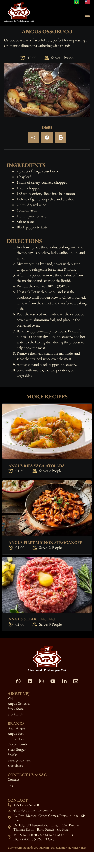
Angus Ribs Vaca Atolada (36, 465)
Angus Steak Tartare (32, 619)
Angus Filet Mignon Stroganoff (45, 542)
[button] (33, 137)
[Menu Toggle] (87, 15)
